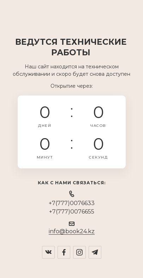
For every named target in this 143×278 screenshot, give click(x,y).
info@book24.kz (72, 231)
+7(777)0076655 (71, 211)
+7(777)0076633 (72, 203)
